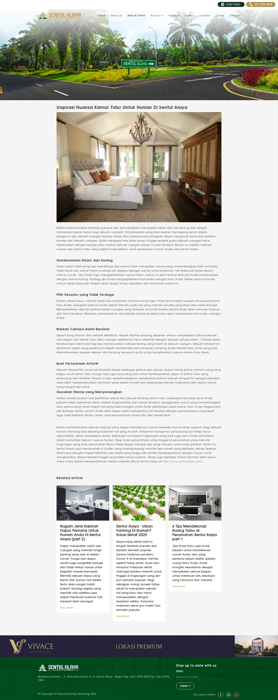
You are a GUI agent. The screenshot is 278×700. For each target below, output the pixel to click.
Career (220, 15)
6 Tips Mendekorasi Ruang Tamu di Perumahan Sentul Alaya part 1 (194, 532)
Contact (235, 15)
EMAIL (180, 671)
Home (102, 15)
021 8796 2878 (260, 4)
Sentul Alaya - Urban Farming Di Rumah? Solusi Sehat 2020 (134, 530)
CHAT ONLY (231, 4)
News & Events (136, 15)
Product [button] (157, 15)
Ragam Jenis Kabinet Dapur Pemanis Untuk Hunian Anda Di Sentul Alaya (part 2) (80, 532)
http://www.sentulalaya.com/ (182, 461)
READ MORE (66, 608)
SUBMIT (185, 686)
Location (204, 15)
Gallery (189, 15)
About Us (116, 15)
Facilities (174, 15)
